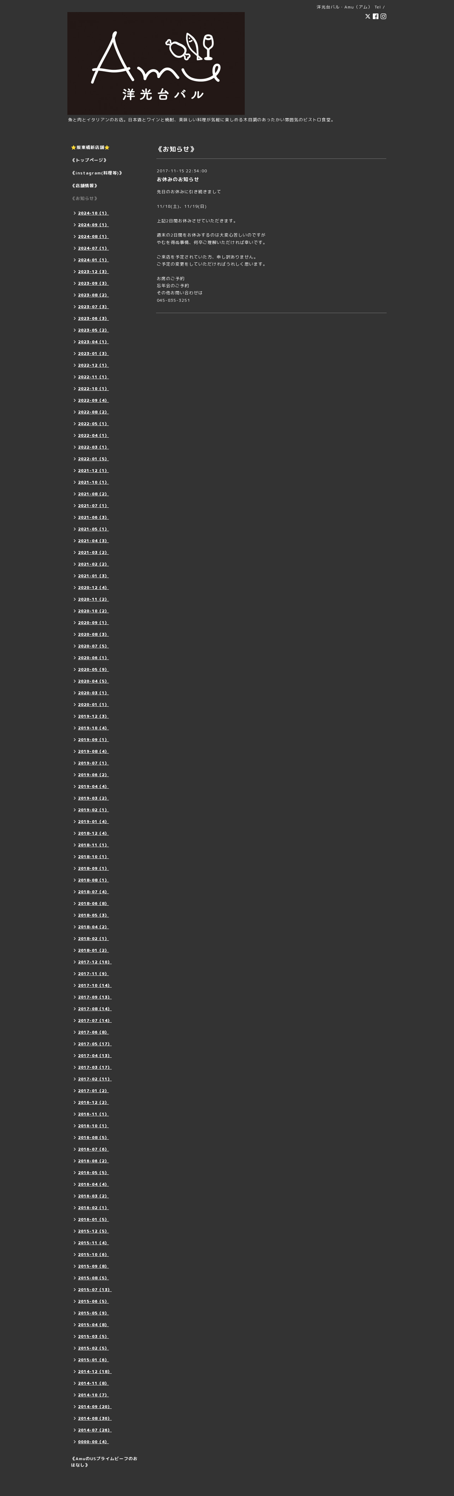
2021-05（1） (93, 529)
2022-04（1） (93, 435)
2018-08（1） (93, 880)
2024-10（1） (93, 213)
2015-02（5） (93, 1348)
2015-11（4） (93, 1243)
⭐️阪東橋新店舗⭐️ (90, 147)
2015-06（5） (93, 1301)
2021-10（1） (93, 482)
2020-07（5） (93, 646)
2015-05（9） (93, 1313)
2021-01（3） (93, 576)
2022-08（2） (93, 412)
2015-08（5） (93, 1278)
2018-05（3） (93, 915)
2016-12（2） (93, 1102)
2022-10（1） (93, 388)
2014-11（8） (93, 1383)
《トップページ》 (89, 160)
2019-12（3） (93, 716)
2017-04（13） (95, 1055)
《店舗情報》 (85, 186)
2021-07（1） (93, 505)
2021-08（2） (93, 494)
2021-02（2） (93, 564)
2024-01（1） (93, 260)
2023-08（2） (93, 295)
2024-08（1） (93, 236)
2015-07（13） (95, 1289)
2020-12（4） (93, 587)
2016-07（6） (93, 1149)
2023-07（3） (93, 307)
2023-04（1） (93, 342)
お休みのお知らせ (178, 179)
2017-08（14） (95, 1009)
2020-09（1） (93, 622)
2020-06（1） (93, 658)
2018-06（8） (93, 903)
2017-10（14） (95, 985)
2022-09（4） (93, 400)
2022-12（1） (93, 365)
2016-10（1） (93, 1126)
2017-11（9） (93, 974)
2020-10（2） (93, 611)
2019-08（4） (93, 751)
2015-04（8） (93, 1325)
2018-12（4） (93, 833)
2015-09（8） (93, 1266)
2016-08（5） (93, 1137)
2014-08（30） (95, 1418)
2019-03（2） (93, 798)
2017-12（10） (95, 962)
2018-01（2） (93, 950)
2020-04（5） (93, 681)
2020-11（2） (93, 599)
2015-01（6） (93, 1360)
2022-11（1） (93, 377)
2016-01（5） (93, 1219)
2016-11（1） (93, 1114)
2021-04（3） (93, 541)
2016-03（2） (93, 1196)
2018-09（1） (93, 868)
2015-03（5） (93, 1336)
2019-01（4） (93, 821)
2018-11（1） (93, 845)
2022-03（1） (93, 447)
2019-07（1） (93, 763)
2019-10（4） (93, 728)
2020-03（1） (93, 693)
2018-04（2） (93, 927)
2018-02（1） (93, 938)
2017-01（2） (93, 1091)
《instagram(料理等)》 (97, 173)
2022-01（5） (93, 459)
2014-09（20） (95, 1406)
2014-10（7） (93, 1395)
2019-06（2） (93, 775)
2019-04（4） (93, 786)
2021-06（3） (93, 517)
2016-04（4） (93, 1184)
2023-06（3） (93, 318)
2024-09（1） (93, 225)
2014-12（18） (95, 1371)
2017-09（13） (95, 997)
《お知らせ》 (85, 198)
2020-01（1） (93, 704)
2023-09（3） (93, 283)
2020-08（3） (93, 634)
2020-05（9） (93, 669)
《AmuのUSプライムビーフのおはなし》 (104, 1462)
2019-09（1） (93, 740)
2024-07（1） (93, 248)
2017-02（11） (95, 1079)
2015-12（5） (93, 1231)
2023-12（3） (93, 271)
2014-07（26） (95, 1430)
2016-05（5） (93, 1172)
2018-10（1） (93, 857)
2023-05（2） (93, 330)
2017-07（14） (95, 1020)
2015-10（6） (93, 1254)
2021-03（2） (93, 552)
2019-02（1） (93, 810)
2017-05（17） (95, 1044)
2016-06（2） (93, 1161)
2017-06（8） (93, 1032)
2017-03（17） (95, 1067)
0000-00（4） (93, 1442)
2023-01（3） (93, 353)
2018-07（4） (93, 892)
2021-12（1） (93, 470)
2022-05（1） (93, 424)
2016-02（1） (93, 1208)
